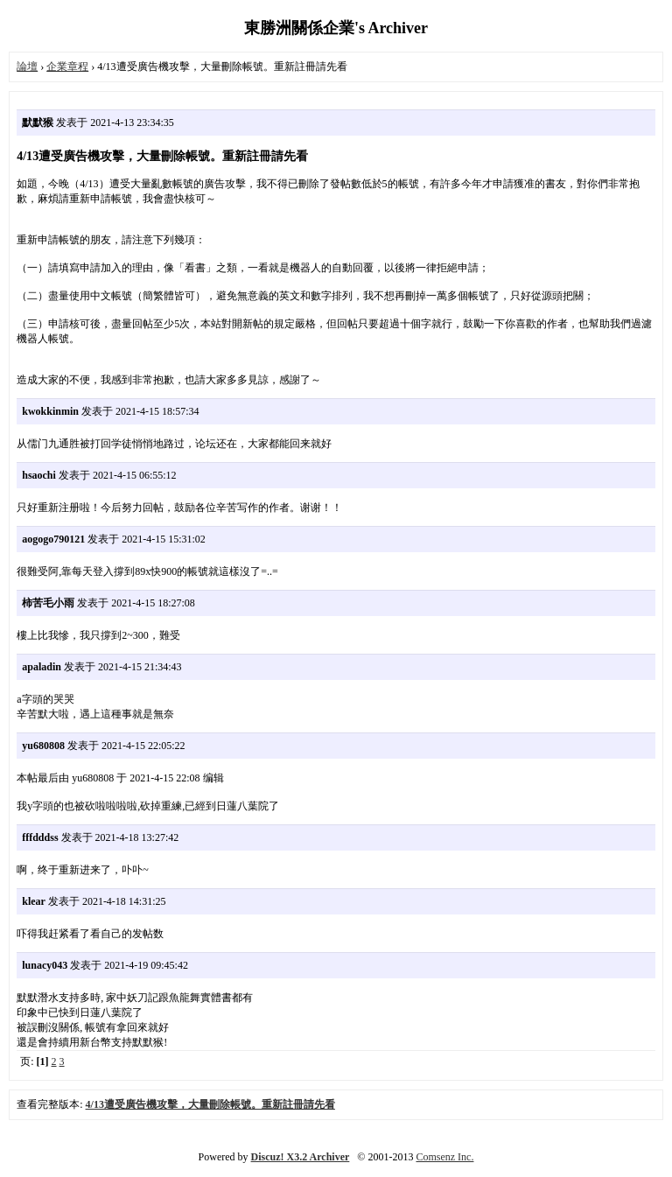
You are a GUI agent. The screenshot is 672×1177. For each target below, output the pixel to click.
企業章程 (67, 66)
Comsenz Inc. (444, 1157)
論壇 (27, 66)
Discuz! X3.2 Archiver (300, 1157)
